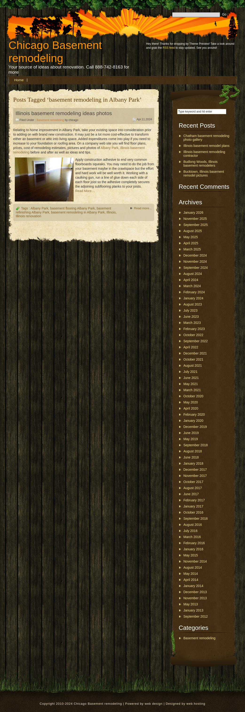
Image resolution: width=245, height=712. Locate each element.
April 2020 (190, 408)
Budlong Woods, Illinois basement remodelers (200, 163)
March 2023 (192, 323)
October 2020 (193, 396)
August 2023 (192, 304)
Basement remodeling (50, 120)
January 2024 (193, 298)
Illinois (111, 212)
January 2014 (193, 586)
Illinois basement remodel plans (206, 146)
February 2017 (194, 500)
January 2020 (193, 420)
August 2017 (192, 488)
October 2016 (193, 512)
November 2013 (195, 598)
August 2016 (192, 525)
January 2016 (193, 549)
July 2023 (190, 310)
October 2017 (193, 482)
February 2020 (194, 414)
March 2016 (192, 537)
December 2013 (195, 592)
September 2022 (195, 341)
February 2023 (194, 329)
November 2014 (195, 561)
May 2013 (190, 604)
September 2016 (195, 518)
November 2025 (195, 219)
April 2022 (190, 347)
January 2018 (193, 463)
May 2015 (190, 555)
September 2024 (195, 268)
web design (154, 703)
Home (19, 80)
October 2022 (193, 335)
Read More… (85, 191)
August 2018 (192, 451)
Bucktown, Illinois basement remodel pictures (203, 173)
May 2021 (190, 384)
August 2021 (192, 365)
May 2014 (190, 573)
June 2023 (191, 316)
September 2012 (195, 616)
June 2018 (191, 457)
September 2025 (195, 225)
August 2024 (192, 274)
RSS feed (169, 47)
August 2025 (192, 231)
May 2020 (190, 402)
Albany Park (39, 208)
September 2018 (195, 445)
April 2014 (190, 580)
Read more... (143, 208)
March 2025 (192, 249)
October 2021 (193, 359)
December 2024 (195, 255)
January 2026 (193, 212)
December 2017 (195, 469)
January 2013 (193, 610)
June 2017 (191, 494)
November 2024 (195, 261)
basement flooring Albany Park (72, 208)
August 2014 (192, 567)
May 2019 (190, 439)
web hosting (195, 703)
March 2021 (192, 390)
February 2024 (194, 292)
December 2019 (195, 427)
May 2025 (190, 237)
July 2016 (190, 531)
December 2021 (195, 353)
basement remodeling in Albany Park (78, 212)
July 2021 (190, 372)
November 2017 (195, 476)
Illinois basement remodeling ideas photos (64, 113)
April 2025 (190, 243)
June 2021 (191, 378)
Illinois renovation (28, 216)
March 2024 (192, 286)
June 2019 (191, 433)
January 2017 (193, 506)
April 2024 (190, 280)
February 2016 (194, 543)
